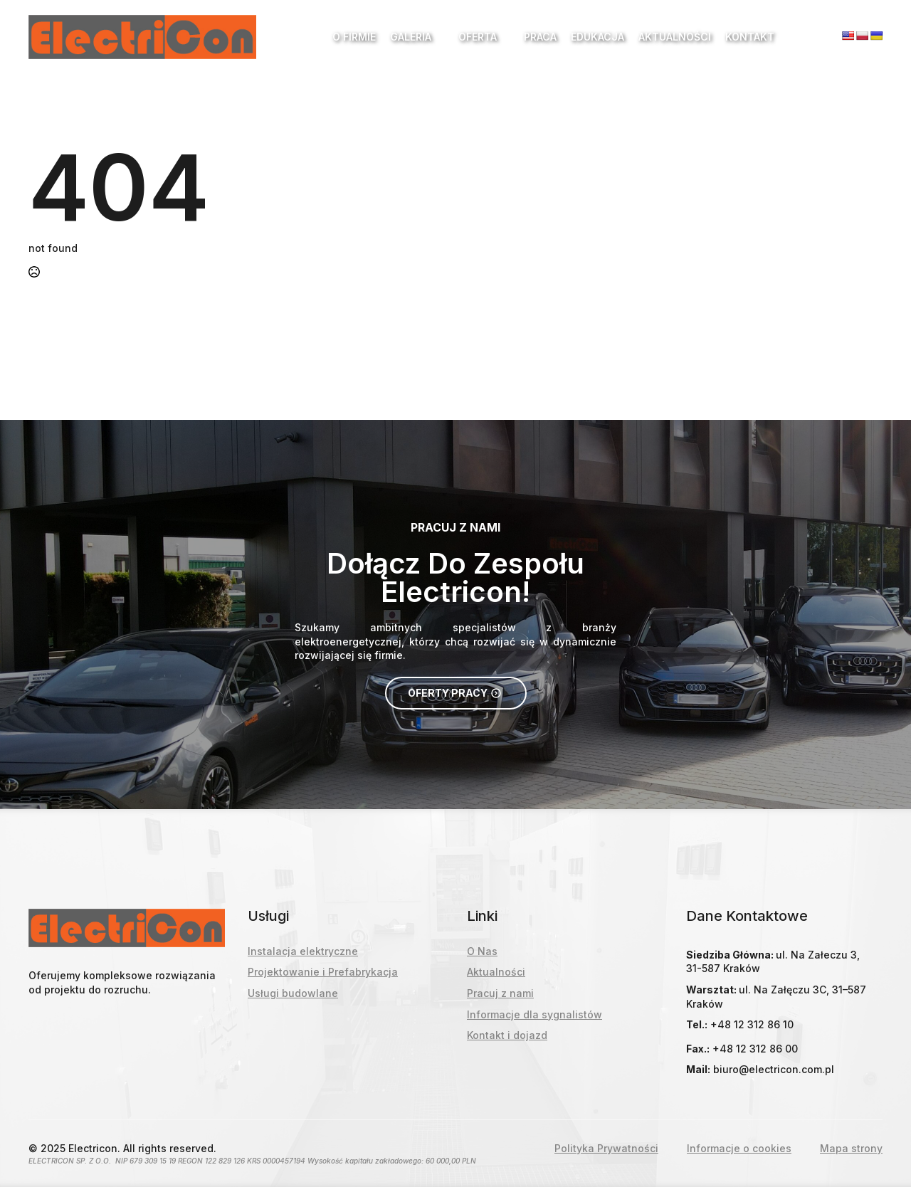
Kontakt (749, 37)
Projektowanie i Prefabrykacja (323, 972)
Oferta (477, 37)
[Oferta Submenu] (503, 37)
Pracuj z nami (500, 993)
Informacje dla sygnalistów (534, 1014)
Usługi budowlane (293, 993)
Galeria (410, 37)
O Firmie (354, 37)
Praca (540, 37)
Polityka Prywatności (606, 1148)
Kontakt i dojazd (507, 1035)
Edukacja (597, 37)
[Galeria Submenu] (437, 37)
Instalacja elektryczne (303, 951)
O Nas (482, 951)
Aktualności (674, 37)
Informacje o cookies (739, 1148)
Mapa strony (851, 1148)
